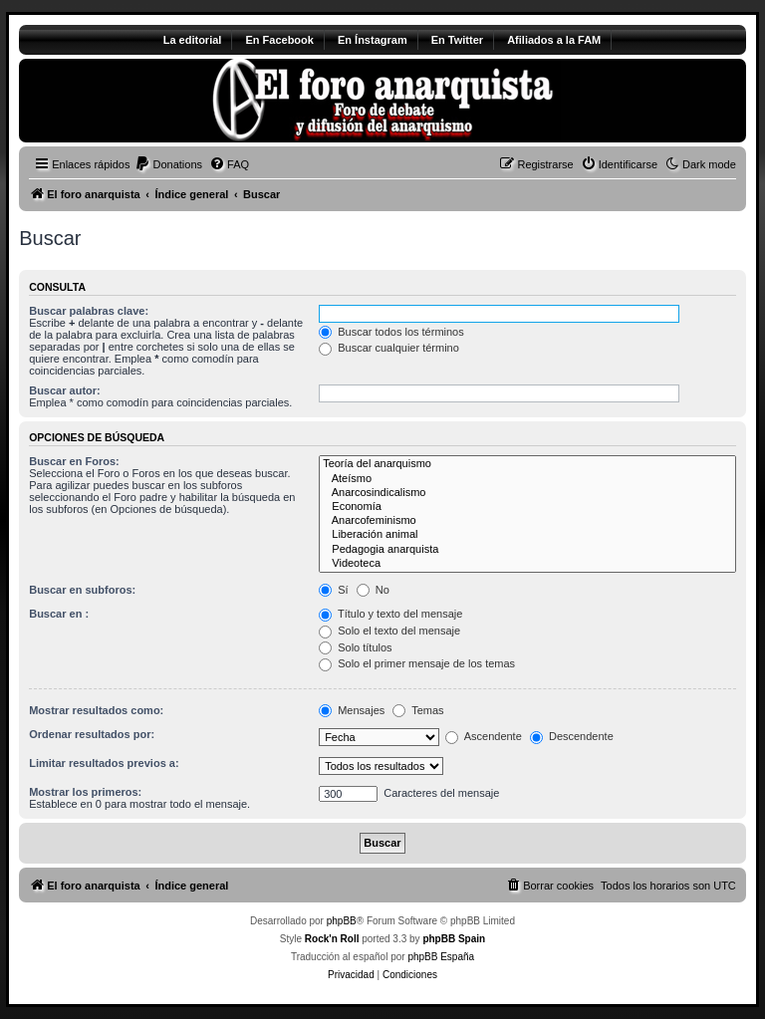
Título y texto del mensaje (390, 614)
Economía (527, 507)
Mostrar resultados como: (96, 710)
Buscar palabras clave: (88, 311)
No (373, 590)
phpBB (342, 920)
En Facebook (279, 40)
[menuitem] (168, 164)
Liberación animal (527, 535)
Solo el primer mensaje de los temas (417, 663)
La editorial (192, 40)
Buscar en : (59, 614)
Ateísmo (527, 479)
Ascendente (483, 736)
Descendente (572, 736)
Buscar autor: (65, 390)
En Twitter (457, 40)
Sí (333, 590)
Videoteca (527, 564)
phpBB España (440, 956)
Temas (417, 710)
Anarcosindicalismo (527, 493)
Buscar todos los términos (391, 332)
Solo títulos (355, 647)
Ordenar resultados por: (91, 734)
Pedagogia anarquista (527, 550)
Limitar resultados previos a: (103, 763)
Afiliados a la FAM (554, 40)
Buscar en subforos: (82, 590)
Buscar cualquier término (389, 348)
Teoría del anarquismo (527, 464)
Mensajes (351, 710)
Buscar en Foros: (74, 461)
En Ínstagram (372, 40)
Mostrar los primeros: (85, 792)
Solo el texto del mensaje (389, 631)
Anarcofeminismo (527, 521)
